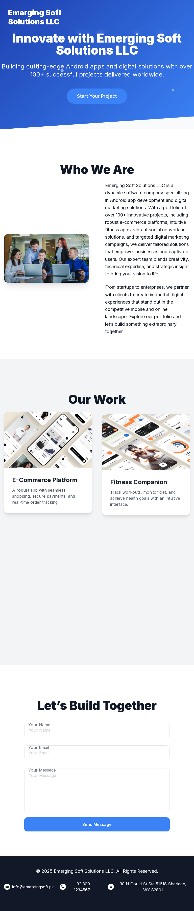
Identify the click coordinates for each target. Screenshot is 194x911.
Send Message (97, 824)
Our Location (177, 17)
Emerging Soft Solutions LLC (34, 17)
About (108, 14)
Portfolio (130, 14)
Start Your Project (97, 96)
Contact (154, 14)
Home (88, 14)
